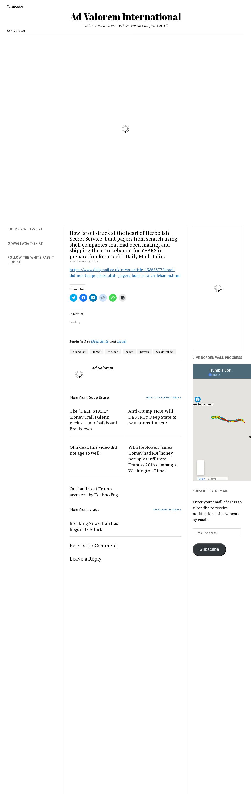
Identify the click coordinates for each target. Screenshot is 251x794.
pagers (144, 352)
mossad (113, 352)
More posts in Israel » (167, 509)
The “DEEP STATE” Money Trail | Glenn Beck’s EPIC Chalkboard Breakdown (93, 420)
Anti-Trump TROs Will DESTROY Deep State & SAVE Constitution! (152, 417)
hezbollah (79, 352)
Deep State (100, 341)
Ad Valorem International (125, 16)
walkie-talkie (164, 352)
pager (129, 352)
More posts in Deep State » (163, 397)
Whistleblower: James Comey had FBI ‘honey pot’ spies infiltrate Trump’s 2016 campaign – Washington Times (153, 458)
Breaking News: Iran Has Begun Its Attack (94, 526)
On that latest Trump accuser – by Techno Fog (94, 491)
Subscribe (209, 549)
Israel (121, 341)
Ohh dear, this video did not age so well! (93, 450)
